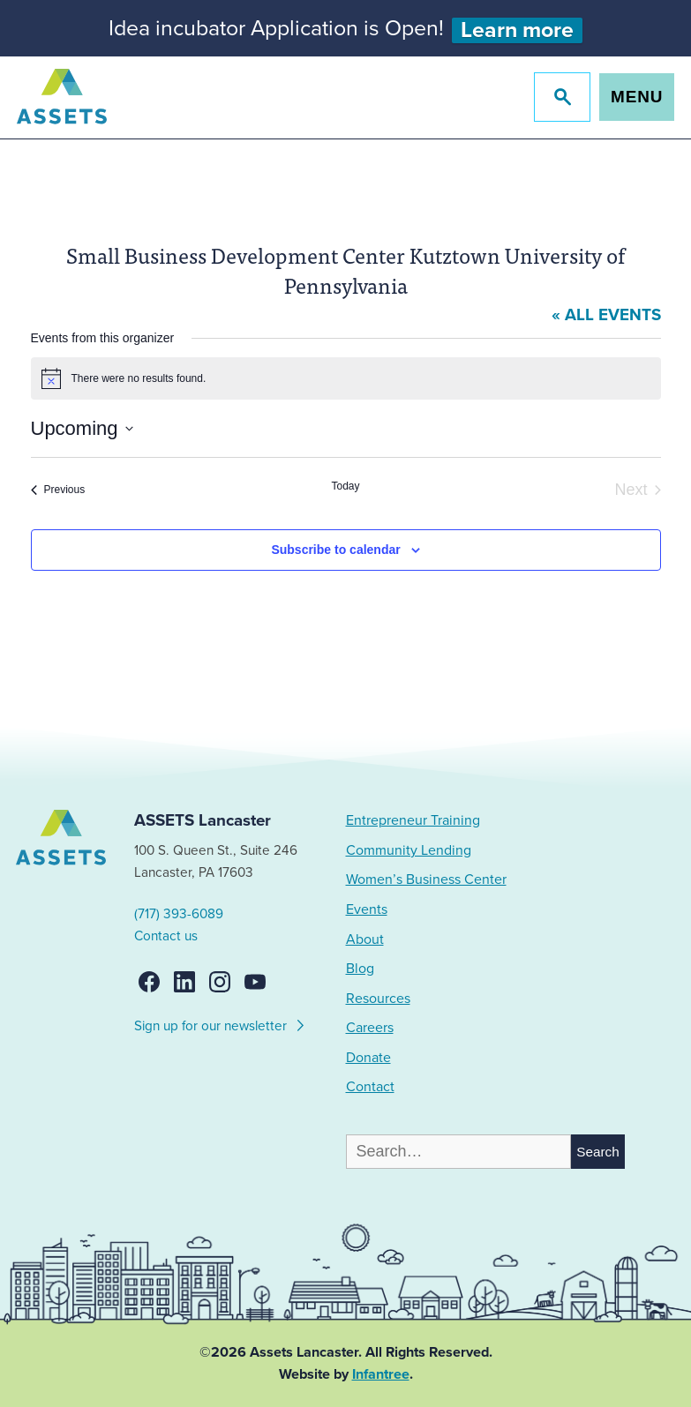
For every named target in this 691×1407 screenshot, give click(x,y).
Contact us (166, 936)
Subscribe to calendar (335, 550)
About (365, 939)
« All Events (606, 315)
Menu (637, 96)
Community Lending (408, 850)
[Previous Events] (58, 490)
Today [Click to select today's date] (345, 486)
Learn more (517, 30)
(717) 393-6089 (178, 914)
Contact (370, 1087)
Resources (378, 998)
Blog (360, 968)
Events (366, 909)
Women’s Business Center (426, 879)
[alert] (346, 378)
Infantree (380, 1374)
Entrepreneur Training (413, 820)
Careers (370, 1028)
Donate (368, 1057)
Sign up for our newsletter (220, 1023)
